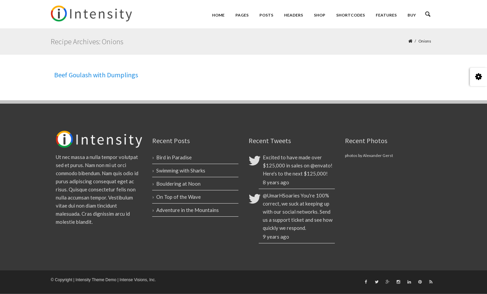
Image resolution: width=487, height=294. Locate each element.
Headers (293, 15)
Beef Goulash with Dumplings (96, 75)
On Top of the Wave (178, 197)
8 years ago (276, 182)
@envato (320, 165)
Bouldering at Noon (178, 184)
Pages (242, 15)
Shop (319, 15)
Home (218, 15)
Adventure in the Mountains (187, 210)
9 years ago (276, 237)
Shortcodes (350, 15)
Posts (266, 15)
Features (386, 15)
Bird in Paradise (174, 157)
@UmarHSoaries (281, 195)
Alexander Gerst (378, 155)
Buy (412, 15)
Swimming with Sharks (180, 170)
